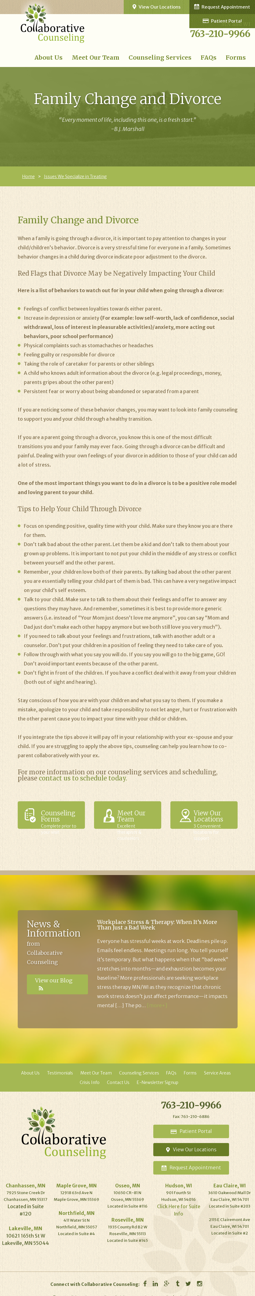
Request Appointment (230, 6)
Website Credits (189, 1288)
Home (28, 176)
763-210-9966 (220, 33)
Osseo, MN (128, 1176)
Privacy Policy (160, 1288)
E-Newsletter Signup (157, 1082)
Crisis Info (90, 1082)
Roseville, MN (127, 1210)
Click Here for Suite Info (178, 1196)
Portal (191, 1129)
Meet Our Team (106, 57)
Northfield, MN (76, 1203)
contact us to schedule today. (83, 778)
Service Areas (217, 1072)
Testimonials (60, 1072)
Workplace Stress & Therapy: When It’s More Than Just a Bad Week (157, 924)
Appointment (191, 1159)
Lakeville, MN (25, 1219)
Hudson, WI (178, 1176)
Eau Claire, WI (229, 1176)
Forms (237, 57)
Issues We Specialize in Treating (75, 176)
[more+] (157, 1005)
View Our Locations (179, 6)
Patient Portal (129, 7)
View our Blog (55, 980)
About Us (63, 57)
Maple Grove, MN (76, 1176)
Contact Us (118, 1082)
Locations (191, 1144)
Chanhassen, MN (25, 1176)
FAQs (211, 57)
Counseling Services (166, 57)
